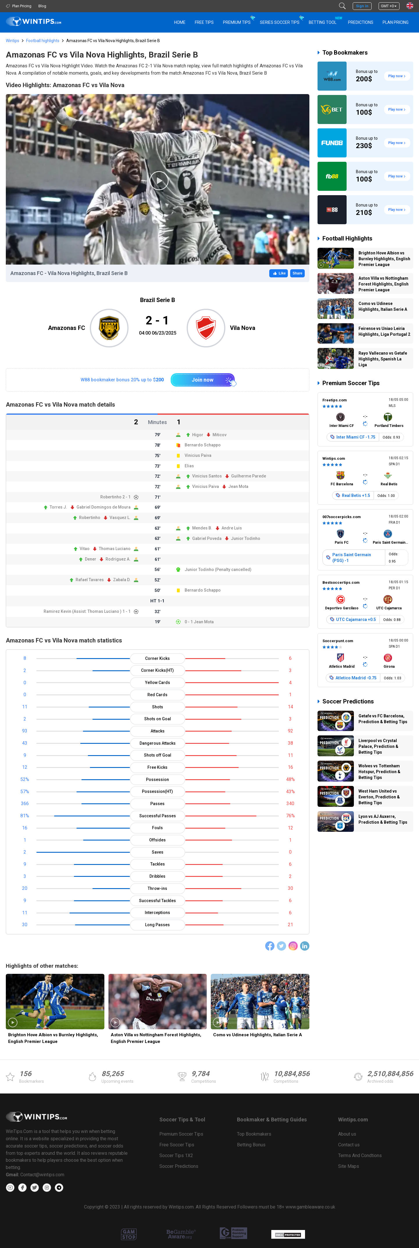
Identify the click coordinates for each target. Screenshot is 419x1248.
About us (347, 1134)
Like (279, 273)
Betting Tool (325, 20)
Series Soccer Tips (279, 22)
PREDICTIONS (360, 22)
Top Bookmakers (345, 52)
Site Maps (348, 1166)
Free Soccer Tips (176, 1145)
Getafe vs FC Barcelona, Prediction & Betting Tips (383, 719)
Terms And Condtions (360, 1155)
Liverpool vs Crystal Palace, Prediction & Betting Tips (378, 746)
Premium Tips (237, 22)
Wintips (12, 40)
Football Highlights (347, 238)
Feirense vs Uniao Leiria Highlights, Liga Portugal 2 (384, 331)
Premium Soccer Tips (351, 383)
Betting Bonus (251, 1145)
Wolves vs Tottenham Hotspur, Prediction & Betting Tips (379, 772)
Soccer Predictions (348, 701)
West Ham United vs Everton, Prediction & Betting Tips (379, 797)
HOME (180, 22)
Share (297, 273)
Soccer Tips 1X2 (176, 1155)
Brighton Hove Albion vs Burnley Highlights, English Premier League (53, 1038)
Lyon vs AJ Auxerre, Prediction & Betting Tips (383, 819)
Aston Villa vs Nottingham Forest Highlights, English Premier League (156, 1038)
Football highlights (42, 40)
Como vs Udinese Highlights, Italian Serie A (257, 1034)
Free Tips (204, 22)
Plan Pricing (396, 22)
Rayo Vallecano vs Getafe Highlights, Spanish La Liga (383, 359)
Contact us (349, 1145)
